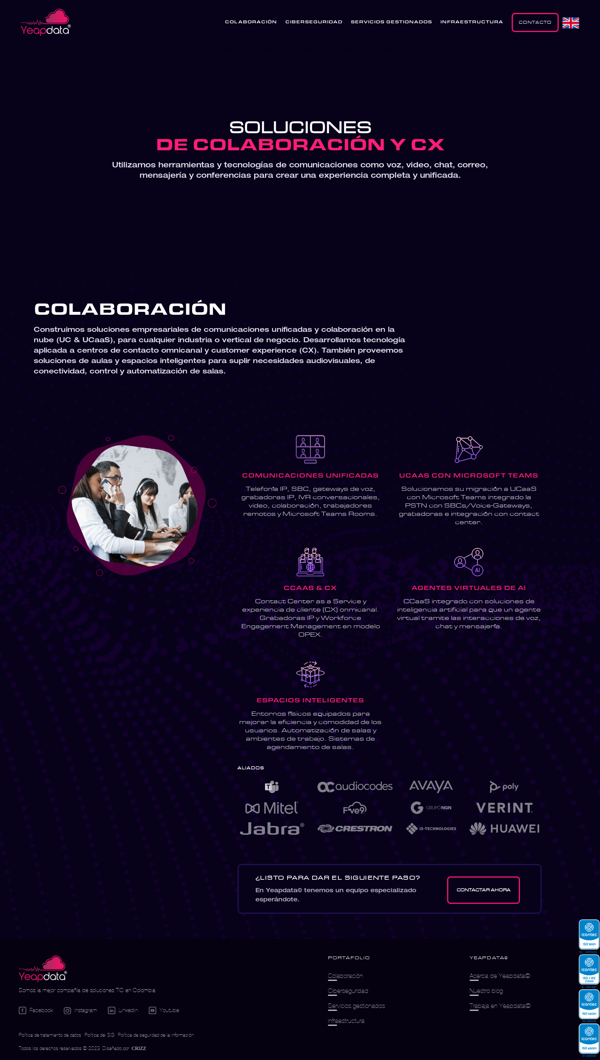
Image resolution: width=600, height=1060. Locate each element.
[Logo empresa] (43, 969)
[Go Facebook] (36, 1010)
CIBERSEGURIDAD (313, 22)
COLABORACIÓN (251, 22)
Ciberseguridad (348, 990)
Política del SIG (100, 1035)
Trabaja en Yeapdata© (500, 1005)
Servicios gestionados (356, 1005)
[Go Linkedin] (123, 1010)
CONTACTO (535, 22)
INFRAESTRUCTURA (471, 22)
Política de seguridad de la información (156, 1035)
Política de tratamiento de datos (50, 1035)
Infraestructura (346, 1020)
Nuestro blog (486, 990)
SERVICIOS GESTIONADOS (391, 22)
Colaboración (345, 975)
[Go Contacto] (483, 890)
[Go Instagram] (80, 1011)
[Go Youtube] (164, 1010)
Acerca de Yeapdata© (500, 975)
